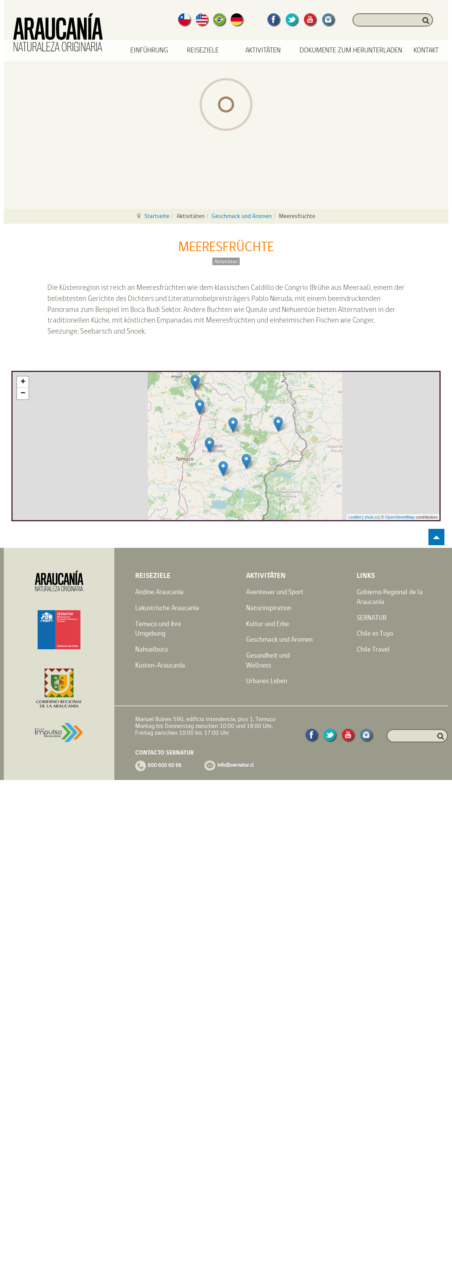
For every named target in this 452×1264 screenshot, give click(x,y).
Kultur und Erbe (267, 624)
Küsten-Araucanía (160, 665)
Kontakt (426, 50)
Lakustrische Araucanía (167, 608)
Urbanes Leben (266, 681)
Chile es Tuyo (375, 633)
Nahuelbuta (151, 649)
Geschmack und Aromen (242, 216)
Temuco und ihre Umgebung (158, 629)
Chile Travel (373, 649)
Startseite (156, 216)
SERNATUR (372, 618)
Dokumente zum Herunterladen (351, 50)
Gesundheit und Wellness (267, 660)
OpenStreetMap (400, 517)
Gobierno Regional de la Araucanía (390, 597)
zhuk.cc (371, 517)
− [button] (23, 393)
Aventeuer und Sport (274, 592)
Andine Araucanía (159, 592)
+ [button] (23, 382)
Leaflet (354, 517)
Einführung (149, 50)
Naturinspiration (268, 608)
